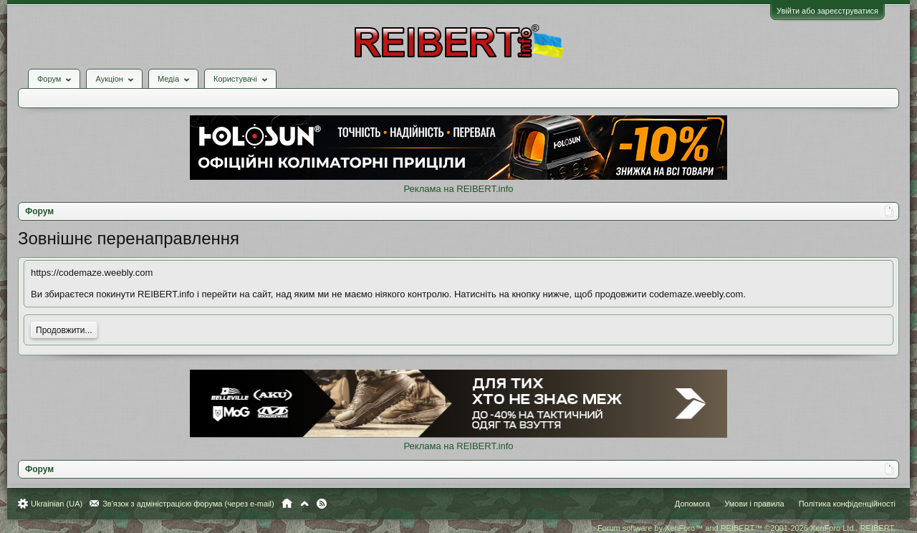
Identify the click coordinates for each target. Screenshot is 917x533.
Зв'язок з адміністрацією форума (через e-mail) (188, 503)
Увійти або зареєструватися (827, 10)
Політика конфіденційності (847, 503)
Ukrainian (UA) (56, 503)
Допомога (692, 503)
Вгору (304, 504)
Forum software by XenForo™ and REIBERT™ (746, 528)
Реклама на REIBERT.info (458, 188)
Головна (287, 504)
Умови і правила (754, 503)
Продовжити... (64, 330)
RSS (322, 504)
